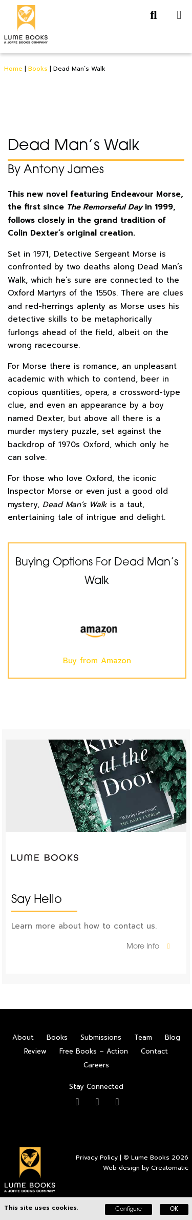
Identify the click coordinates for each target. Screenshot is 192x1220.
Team (143, 1037)
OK (174, 1209)
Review (35, 1051)
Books (38, 68)
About (23, 1037)
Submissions (100, 1037)
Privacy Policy (97, 1157)
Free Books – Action (93, 1051)
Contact (154, 1051)
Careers (96, 1065)
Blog (172, 1037)
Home (13, 68)
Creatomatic (169, 1167)
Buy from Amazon (96, 638)
